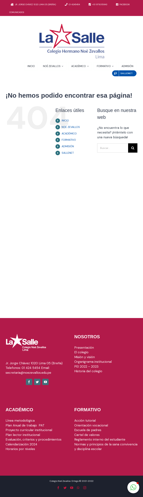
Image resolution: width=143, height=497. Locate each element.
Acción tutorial (85, 420)
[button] (133, 487)
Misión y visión (84, 357)
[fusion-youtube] (45, 382)
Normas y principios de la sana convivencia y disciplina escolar (105, 446)
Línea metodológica (20, 420)
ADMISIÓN (68, 146)
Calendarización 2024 (21, 444)
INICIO (65, 120)
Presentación (84, 348)
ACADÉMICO (69, 133)
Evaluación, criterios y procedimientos (33, 439)
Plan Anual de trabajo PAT (25, 425)
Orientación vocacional (91, 425)
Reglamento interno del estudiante (99, 439)
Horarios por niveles (20, 449)
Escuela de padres (87, 430)
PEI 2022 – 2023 (86, 366)
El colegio (81, 352)
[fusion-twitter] (37, 382)
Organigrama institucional (93, 362)
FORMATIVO (69, 139)
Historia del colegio (88, 371)
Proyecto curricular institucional (29, 430)
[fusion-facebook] (29, 382)
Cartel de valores (87, 435)
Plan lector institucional (23, 435)
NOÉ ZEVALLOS (71, 127)
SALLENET (68, 152)
